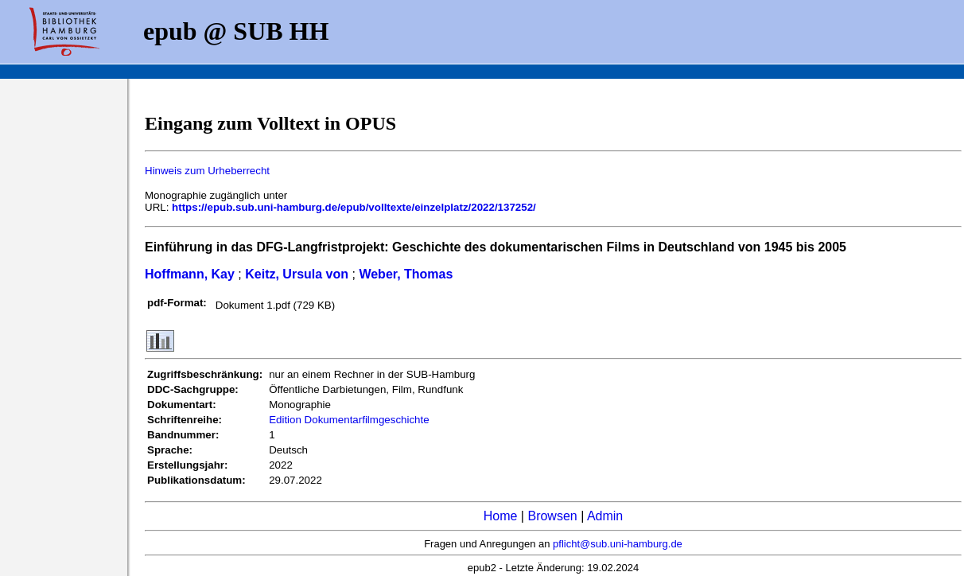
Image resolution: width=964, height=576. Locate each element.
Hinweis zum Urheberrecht (207, 171)
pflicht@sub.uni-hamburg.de (617, 544)
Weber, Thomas (406, 274)
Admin (605, 516)
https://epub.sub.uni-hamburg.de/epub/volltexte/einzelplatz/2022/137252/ (354, 207)
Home (501, 516)
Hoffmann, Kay (190, 274)
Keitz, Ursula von (296, 274)
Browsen (552, 516)
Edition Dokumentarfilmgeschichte (349, 420)
